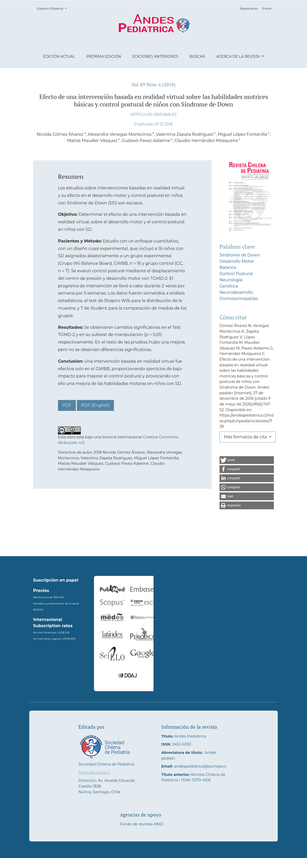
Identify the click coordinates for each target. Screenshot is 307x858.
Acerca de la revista (238, 56)
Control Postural (236, 273)
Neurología (231, 279)
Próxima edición (103, 56)
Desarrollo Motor (237, 261)
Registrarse (248, 8)
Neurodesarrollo (236, 292)
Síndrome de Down (240, 255)
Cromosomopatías (239, 298)
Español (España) (53, 8)
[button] (247, 460)
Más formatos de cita (246, 436)
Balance (228, 267)
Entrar (267, 8)
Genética (229, 286)
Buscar (197, 56)
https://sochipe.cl (93, 772)
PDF (66, 405)
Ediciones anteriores (155, 56)
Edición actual (59, 56)
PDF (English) (95, 405)
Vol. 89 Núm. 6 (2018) (153, 85)
